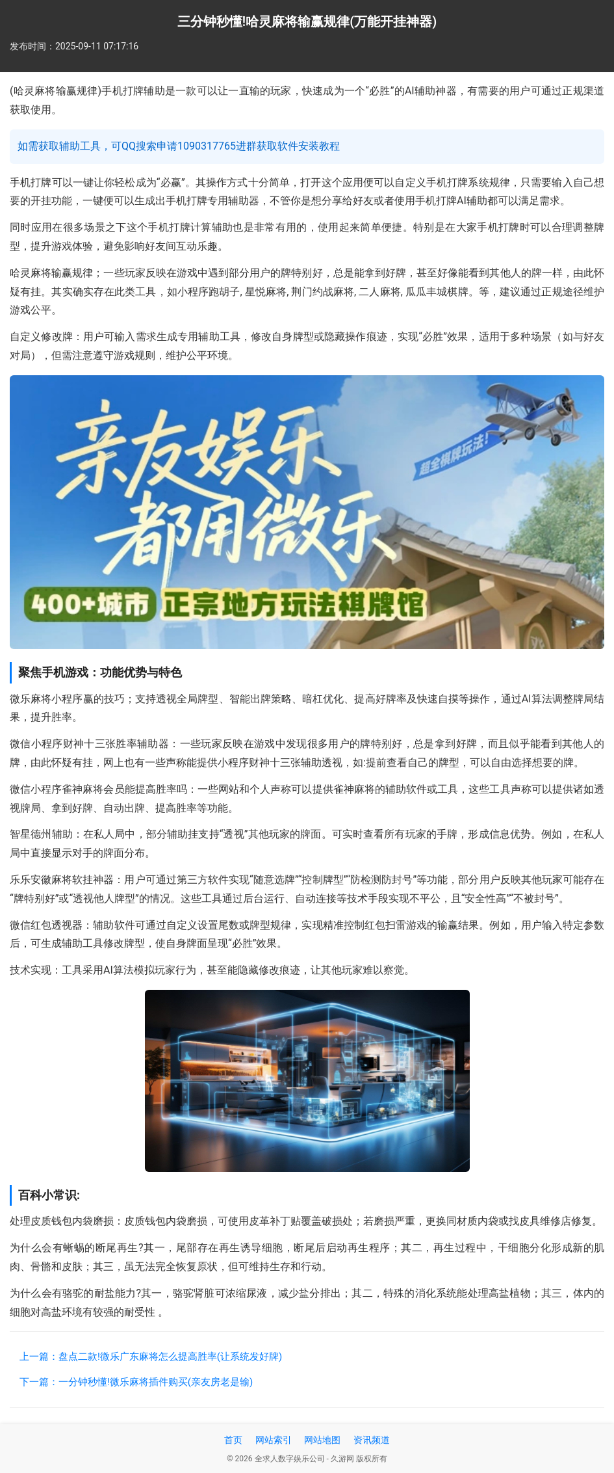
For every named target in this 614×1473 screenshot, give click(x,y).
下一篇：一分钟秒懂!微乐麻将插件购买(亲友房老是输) (136, 1382)
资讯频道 (371, 1440)
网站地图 (322, 1440)
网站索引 (273, 1440)
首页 (233, 1440)
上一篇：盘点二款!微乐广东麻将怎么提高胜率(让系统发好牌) (150, 1356)
